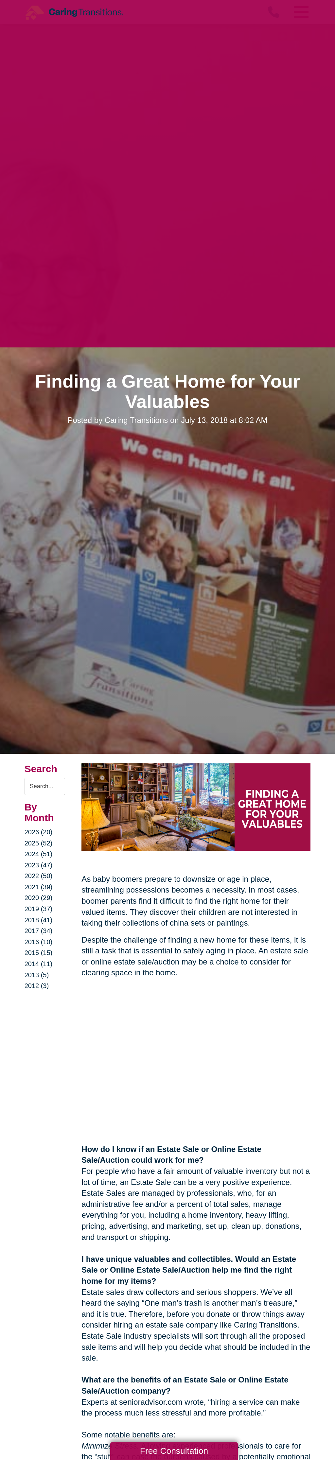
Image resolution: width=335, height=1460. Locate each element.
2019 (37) (39, 908)
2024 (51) (39, 854)
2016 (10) (39, 942)
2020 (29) (39, 897)
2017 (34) (39, 930)
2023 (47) (39, 865)
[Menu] (300, 12)
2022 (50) (39, 875)
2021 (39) (39, 887)
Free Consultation (174, 1451)
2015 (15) (39, 952)
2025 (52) (39, 843)
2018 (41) (39, 920)
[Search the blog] (45, 786)
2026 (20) (39, 832)
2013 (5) (37, 975)
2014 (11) (39, 963)
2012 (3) (37, 985)
